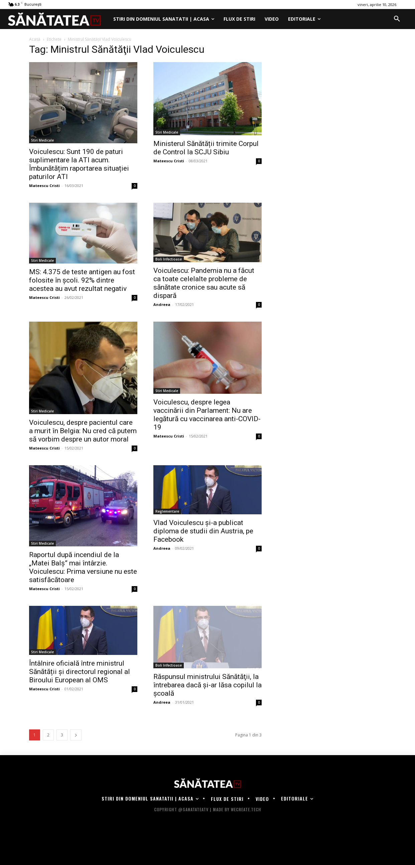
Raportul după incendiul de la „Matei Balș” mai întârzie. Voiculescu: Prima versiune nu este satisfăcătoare (83, 567)
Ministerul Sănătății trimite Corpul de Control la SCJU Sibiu (206, 148)
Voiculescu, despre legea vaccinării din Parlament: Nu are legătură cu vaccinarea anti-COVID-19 (207, 414)
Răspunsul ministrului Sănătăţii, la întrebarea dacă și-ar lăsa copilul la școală (207, 685)
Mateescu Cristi (44, 185)
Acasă (34, 39)
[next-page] (76, 734)
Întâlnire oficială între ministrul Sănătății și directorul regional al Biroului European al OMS (79, 671)
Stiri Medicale (42, 140)
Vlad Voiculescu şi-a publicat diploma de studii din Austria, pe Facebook (203, 531)
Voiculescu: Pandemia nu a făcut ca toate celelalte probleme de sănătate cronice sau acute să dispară (203, 283)
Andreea (161, 304)
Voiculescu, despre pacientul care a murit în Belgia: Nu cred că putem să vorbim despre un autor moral (83, 430)
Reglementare (167, 511)
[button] (397, 19)
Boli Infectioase (168, 259)
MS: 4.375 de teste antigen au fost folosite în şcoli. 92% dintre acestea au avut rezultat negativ (82, 280)
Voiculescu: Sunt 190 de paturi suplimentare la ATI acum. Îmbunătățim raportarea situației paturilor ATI (79, 164)
